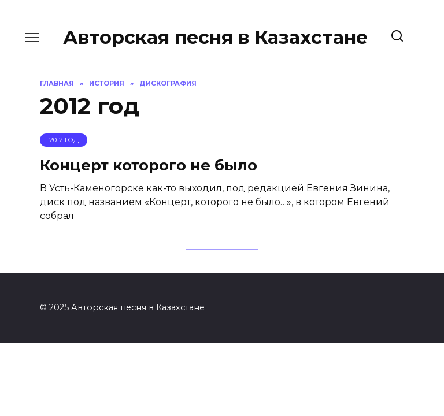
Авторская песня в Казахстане (215, 37)
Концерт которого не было (148, 165)
